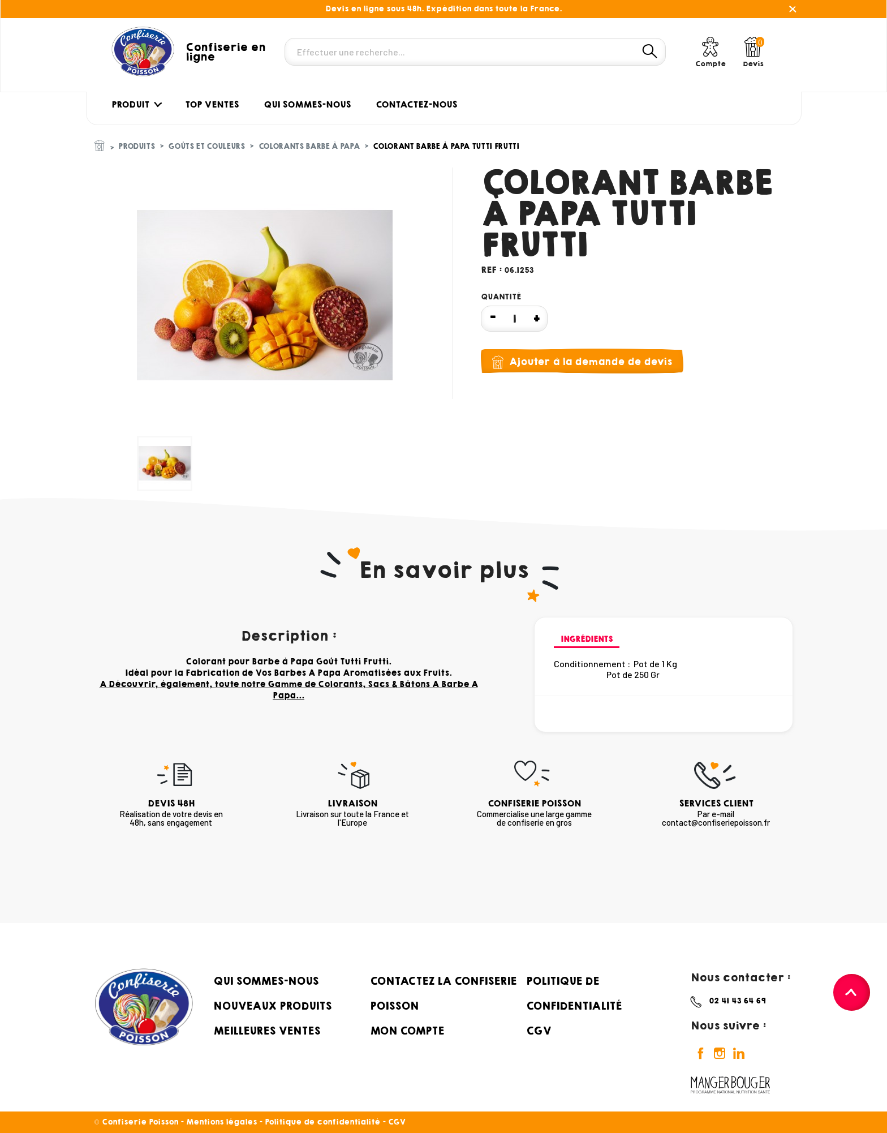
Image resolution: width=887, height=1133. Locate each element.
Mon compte (407, 1030)
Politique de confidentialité (322, 1122)
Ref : (491, 269)
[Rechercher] (475, 52)
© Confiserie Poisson (137, 1122)
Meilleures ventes (266, 1030)
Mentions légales (221, 1122)
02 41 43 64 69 (737, 1000)
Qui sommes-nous (265, 980)
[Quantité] (514, 318)
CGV (538, 1030)
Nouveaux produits (272, 1005)
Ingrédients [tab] (587, 639)
